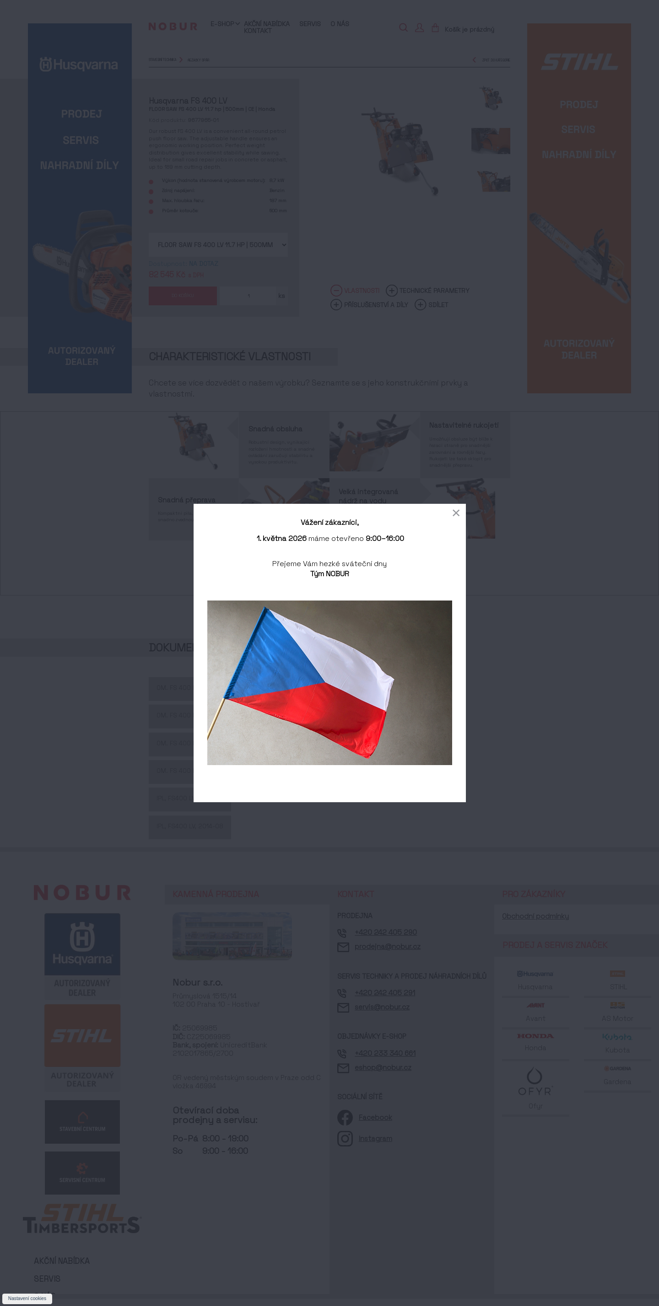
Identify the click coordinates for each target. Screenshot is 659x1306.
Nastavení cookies (27, 1298)
